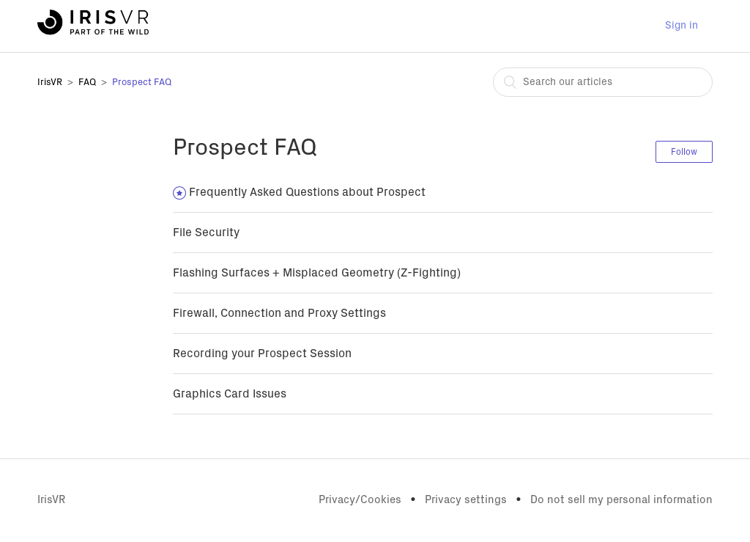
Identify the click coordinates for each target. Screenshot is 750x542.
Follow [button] (684, 151)
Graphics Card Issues (229, 394)
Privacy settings (466, 499)
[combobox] (603, 82)
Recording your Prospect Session (262, 353)
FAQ (87, 82)
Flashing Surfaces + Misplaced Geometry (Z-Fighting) (317, 273)
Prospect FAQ (141, 82)
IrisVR (49, 82)
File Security (206, 232)
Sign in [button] (681, 26)
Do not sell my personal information (621, 499)
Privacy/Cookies (360, 499)
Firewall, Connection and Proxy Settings (279, 313)
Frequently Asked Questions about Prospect (307, 192)
